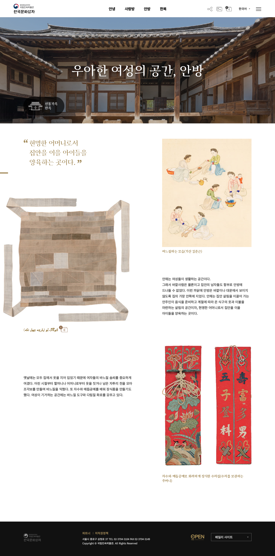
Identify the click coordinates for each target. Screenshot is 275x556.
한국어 (243, 9)
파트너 (86, 533)
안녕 (112, 8)
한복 (163, 8)
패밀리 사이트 (224, 537)
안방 (147, 8)
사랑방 (129, 8)
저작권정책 (101, 533)
